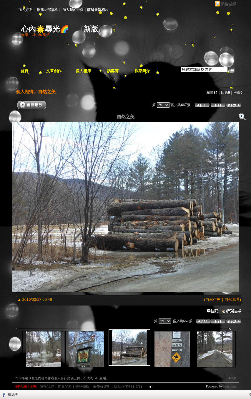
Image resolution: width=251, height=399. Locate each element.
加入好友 (25, 10)
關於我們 (47, 387)
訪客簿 (113, 71)
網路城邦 (228, 4)
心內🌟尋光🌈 (45, 29)
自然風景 (232, 299)
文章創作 (53, 71)
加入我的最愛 (73, 10)
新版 (91, 29)
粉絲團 (13, 395)
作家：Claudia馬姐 (35, 35)
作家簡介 (142, 71)
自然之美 (47, 91)
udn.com (230, 386)
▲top (232, 377)
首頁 (24, 71)
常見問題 (65, 387)
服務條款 (82, 387)
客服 (138, 387)
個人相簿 (83, 71)
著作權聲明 (102, 387)
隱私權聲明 (123, 387)
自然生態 (213, 299)
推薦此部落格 (47, 10)
